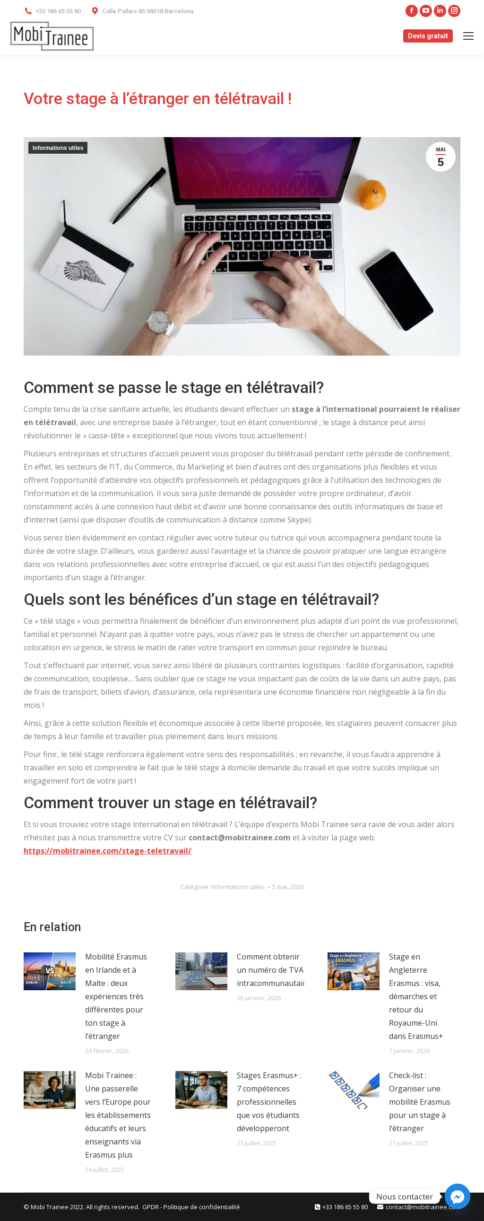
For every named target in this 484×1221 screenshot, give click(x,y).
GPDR (151, 1207)
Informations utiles (58, 148)
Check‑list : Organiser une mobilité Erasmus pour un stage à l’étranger (419, 1102)
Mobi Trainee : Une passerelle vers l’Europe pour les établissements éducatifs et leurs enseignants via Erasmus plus (118, 1115)
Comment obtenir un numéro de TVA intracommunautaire (273, 969)
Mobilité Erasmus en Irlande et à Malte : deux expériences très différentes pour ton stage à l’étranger (116, 996)
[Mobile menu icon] (468, 36)
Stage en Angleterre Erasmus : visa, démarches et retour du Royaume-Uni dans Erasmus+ (416, 996)
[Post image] (50, 971)
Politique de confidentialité (202, 1207)
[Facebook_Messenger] (457, 1196)
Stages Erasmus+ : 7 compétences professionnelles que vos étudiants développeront (269, 1102)
